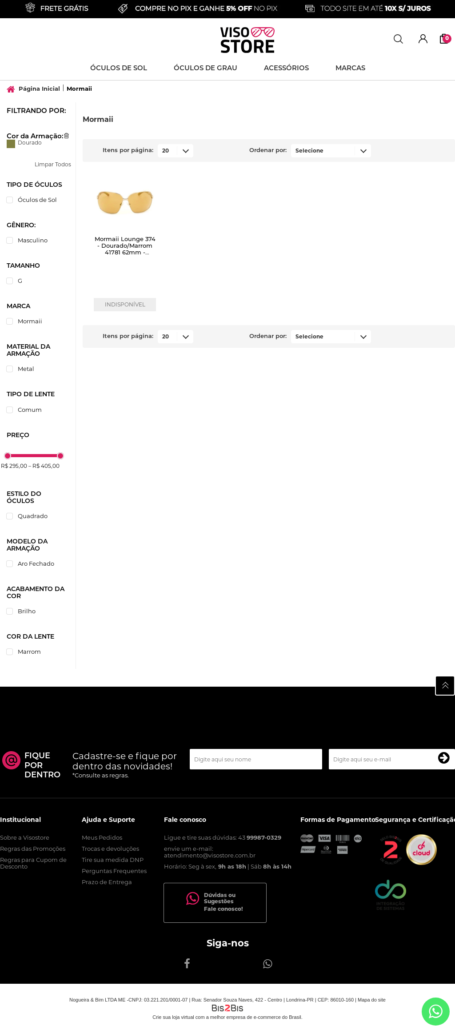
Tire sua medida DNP (113, 859)
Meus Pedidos (102, 837)
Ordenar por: (268, 150)
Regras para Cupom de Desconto (33, 863)
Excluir (66, 135)
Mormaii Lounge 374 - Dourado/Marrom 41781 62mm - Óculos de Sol (125, 248)
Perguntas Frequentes (114, 870)
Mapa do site (372, 999)
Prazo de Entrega (107, 881)
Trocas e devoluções (110, 848)
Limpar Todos (53, 164)
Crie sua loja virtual (173, 1017)
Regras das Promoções (32, 848)
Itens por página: (128, 150)
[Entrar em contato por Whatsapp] (436, 1012)
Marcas (350, 68)
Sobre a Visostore (24, 837)
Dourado (11, 144)
